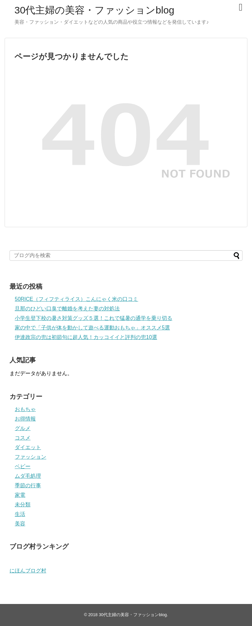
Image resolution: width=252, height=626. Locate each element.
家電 (20, 495)
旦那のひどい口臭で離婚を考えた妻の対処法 (67, 308)
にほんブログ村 (28, 570)
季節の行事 (28, 485)
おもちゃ (25, 409)
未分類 (23, 504)
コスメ (23, 438)
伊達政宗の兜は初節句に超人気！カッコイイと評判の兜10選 (86, 337)
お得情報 (25, 418)
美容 (20, 523)
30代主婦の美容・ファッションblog (94, 10)
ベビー (23, 466)
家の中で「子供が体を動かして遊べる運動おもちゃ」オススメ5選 (92, 327)
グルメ (23, 428)
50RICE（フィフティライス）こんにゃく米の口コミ (76, 299)
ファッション (30, 457)
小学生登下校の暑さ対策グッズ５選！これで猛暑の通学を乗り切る (93, 318)
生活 (20, 514)
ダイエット (28, 447)
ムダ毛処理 (28, 476)
